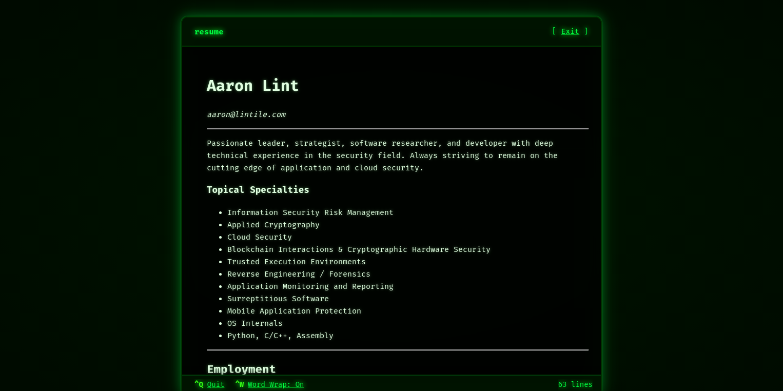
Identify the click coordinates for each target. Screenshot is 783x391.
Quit (216, 384)
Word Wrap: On (276, 384)
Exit (570, 31)
